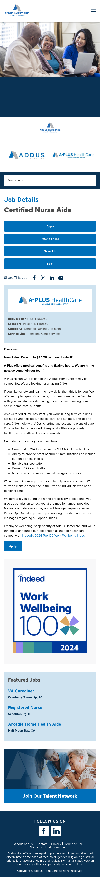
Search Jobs (15, 180)
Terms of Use (74, 844)
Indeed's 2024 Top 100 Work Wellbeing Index (53, 535)
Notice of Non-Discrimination (50, 847)
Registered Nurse (25, 707)
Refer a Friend (50, 239)
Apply (50, 226)
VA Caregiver (21, 691)
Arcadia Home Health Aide (34, 724)
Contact (41, 844)
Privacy (56, 844)
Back (50, 263)
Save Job (50, 251)
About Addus (23, 844)
